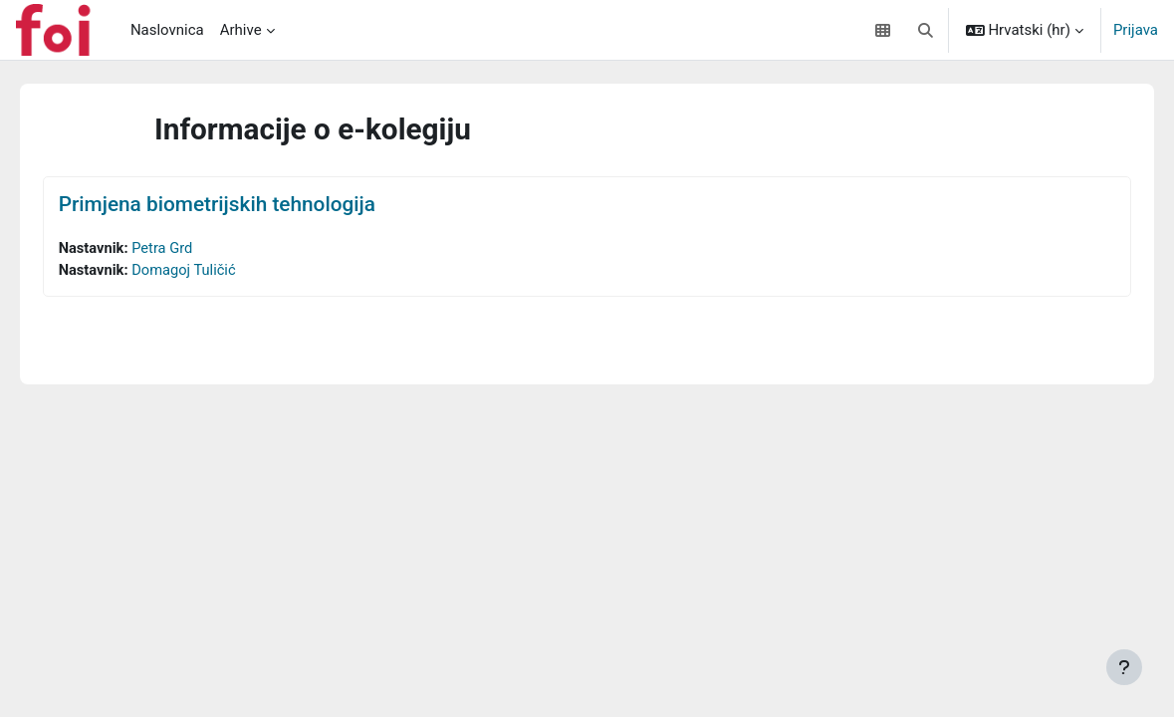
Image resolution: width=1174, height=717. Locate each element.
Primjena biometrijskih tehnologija (245, 204)
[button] (925, 30)
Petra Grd (192, 248)
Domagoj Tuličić (214, 270)
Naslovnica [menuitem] (167, 30)
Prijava (1135, 30)
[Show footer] (1124, 667)
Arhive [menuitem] (241, 30)
